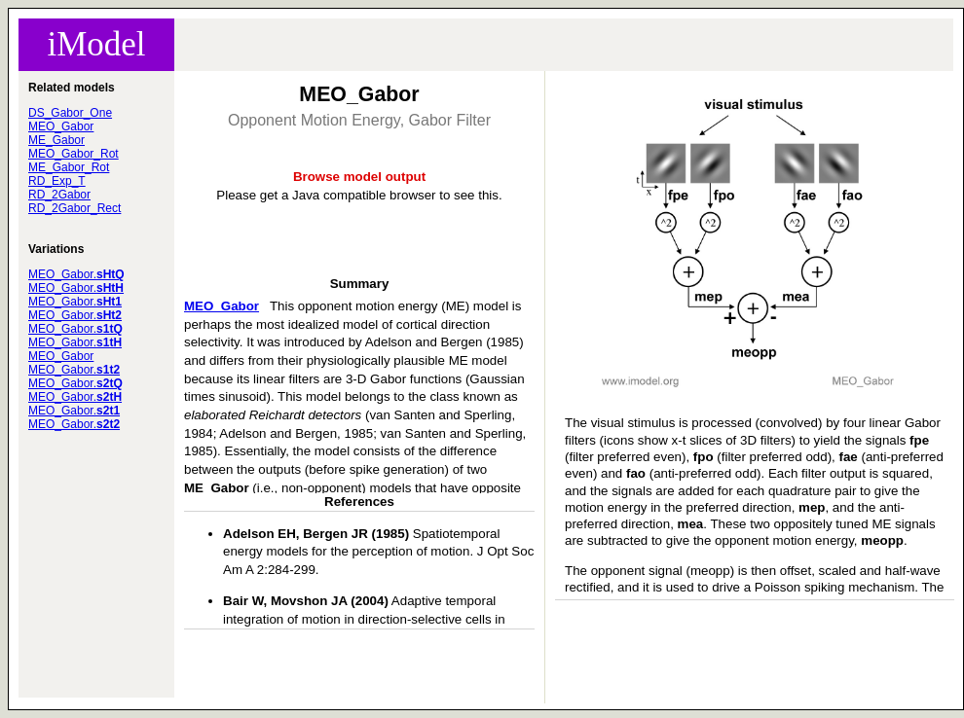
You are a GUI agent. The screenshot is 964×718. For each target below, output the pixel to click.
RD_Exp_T (57, 181)
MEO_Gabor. (76, 274)
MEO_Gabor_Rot (73, 154)
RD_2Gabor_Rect (74, 208)
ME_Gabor (56, 140)
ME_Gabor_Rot (68, 167)
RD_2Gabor (59, 194)
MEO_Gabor (60, 126)
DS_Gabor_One (70, 113)
